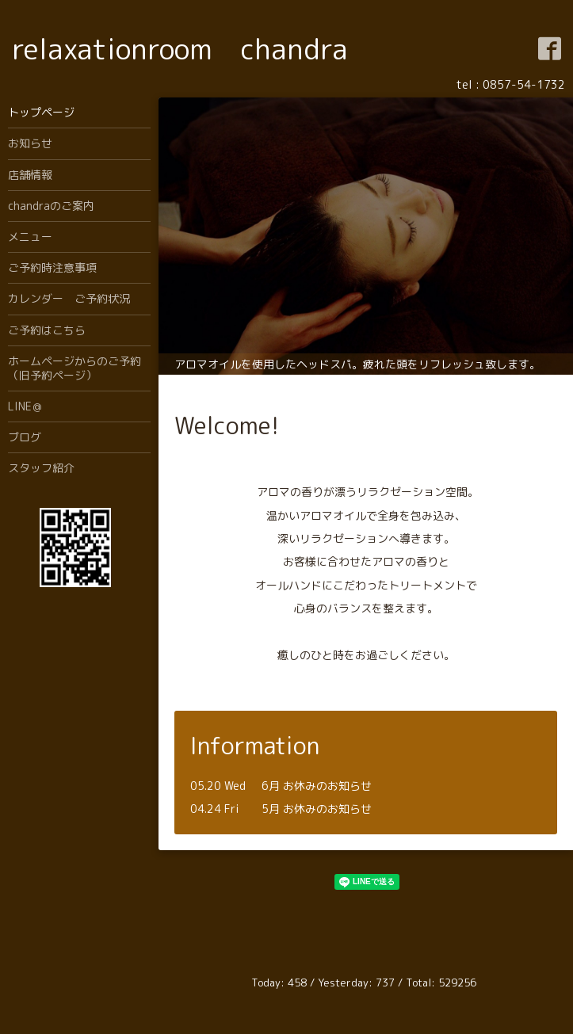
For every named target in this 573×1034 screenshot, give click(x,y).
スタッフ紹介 (41, 467)
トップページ (41, 112)
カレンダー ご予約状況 (69, 298)
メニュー (30, 236)
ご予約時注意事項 (52, 267)
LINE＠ (25, 406)
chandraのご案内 (51, 205)
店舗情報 (30, 174)
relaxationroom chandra (180, 49)
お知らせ (30, 143)
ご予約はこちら (47, 330)
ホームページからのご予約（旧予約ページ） (74, 368)
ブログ (24, 437)
